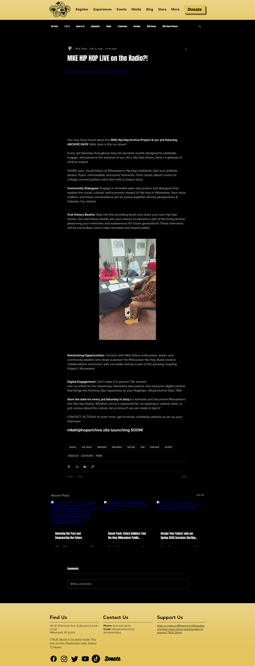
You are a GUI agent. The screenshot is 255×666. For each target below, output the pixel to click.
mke (142, 447)
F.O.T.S (67, 26)
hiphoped (102, 447)
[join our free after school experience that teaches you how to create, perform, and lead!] (180, 514)
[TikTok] (96, 659)
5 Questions (122, 26)
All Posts (54, 26)
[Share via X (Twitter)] (76, 466)
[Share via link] (92, 466)
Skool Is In (80, 26)
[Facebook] (53, 659)
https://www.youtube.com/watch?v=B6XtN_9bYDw (98, 71)
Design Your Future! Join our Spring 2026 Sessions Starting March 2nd (178, 535)
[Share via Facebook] (68, 466)
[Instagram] (64, 659)
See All (200, 495)
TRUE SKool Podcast (170, 26)
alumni (72, 447)
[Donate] (194, 9)
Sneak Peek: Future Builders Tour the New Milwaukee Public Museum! (127, 535)
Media (108, 26)
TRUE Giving (151, 26)
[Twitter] (75, 659)
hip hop (131, 447)
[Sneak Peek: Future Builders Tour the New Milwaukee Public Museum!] (127, 514)
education (117, 447)
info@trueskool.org (123, 629)
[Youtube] (85, 659)
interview (154, 447)
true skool (87, 447)
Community (95, 26)
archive (168, 447)
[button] (199, 26)
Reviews (137, 26)
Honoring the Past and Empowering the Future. (69, 535)
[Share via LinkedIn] (84, 466)
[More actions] (186, 49)
